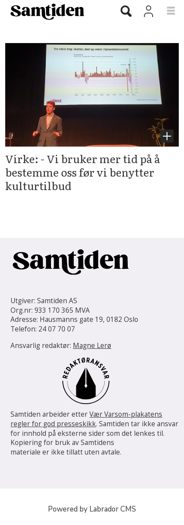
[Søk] (126, 12)
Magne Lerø (92, 345)
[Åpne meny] (165, 11)
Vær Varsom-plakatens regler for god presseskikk (86, 418)
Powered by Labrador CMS (92, 509)
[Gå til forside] (52, 11)
